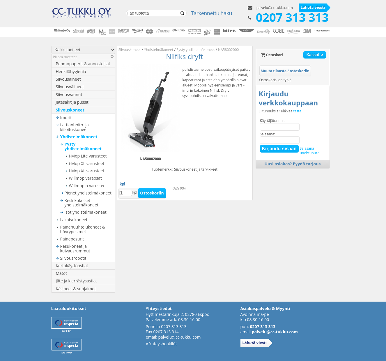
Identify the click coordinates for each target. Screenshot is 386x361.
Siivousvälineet (70, 86)
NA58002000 (228, 49)
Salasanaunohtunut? (309, 150)
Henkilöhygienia (71, 71)
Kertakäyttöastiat (72, 265)
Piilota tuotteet (83, 56)
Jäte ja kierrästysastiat (76, 281)
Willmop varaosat (85, 178)
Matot (61, 273)
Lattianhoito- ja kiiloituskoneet (74, 127)
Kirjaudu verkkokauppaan (288, 98)
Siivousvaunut (69, 94)
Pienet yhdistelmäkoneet (88, 193)
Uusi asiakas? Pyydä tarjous (293, 164)
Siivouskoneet (70, 110)
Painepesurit (72, 239)
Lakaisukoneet (74, 219)
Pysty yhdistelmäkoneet (83, 146)
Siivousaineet (68, 79)
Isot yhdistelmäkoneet (86, 212)
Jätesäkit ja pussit (72, 102)
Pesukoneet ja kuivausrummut (75, 248)
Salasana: (267, 134)
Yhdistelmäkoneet (79, 137)
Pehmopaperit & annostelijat (83, 63)
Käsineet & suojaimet (76, 288)
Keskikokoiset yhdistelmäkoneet (82, 202)
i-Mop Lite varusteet (88, 156)
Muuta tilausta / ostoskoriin (285, 70)
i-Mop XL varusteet (87, 163)
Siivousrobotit (73, 258)
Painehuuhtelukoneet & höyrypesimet (82, 229)
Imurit (66, 117)
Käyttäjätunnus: (273, 120)
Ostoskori (272, 54)
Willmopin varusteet (88, 185)
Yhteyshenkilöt (161, 343)
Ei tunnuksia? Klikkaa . (280, 111)
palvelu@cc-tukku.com (274, 7)
